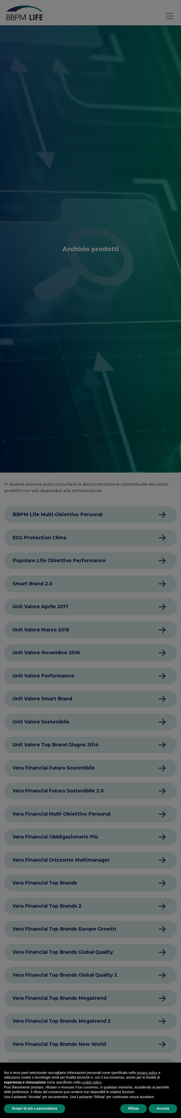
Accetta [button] (163, 1108)
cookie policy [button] (91, 1082)
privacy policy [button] (147, 1073)
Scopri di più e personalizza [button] (34, 1108)
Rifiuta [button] (133, 1108)
